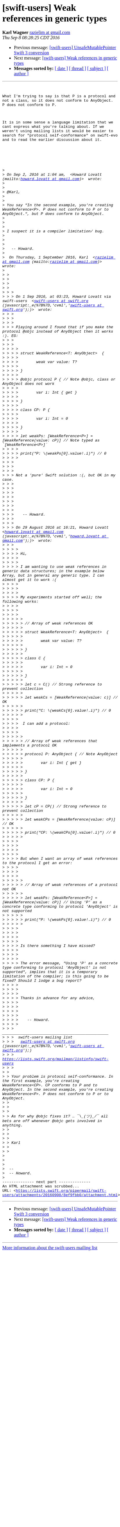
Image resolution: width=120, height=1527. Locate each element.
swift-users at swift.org (61, 344)
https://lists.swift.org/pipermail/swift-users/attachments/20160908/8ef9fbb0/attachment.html (60, 1413)
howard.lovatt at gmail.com (49, 197)
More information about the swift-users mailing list (49, 1469)
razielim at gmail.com (50, 32)
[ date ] (61, 68)
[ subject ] (96, 68)
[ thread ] (77, 68)
